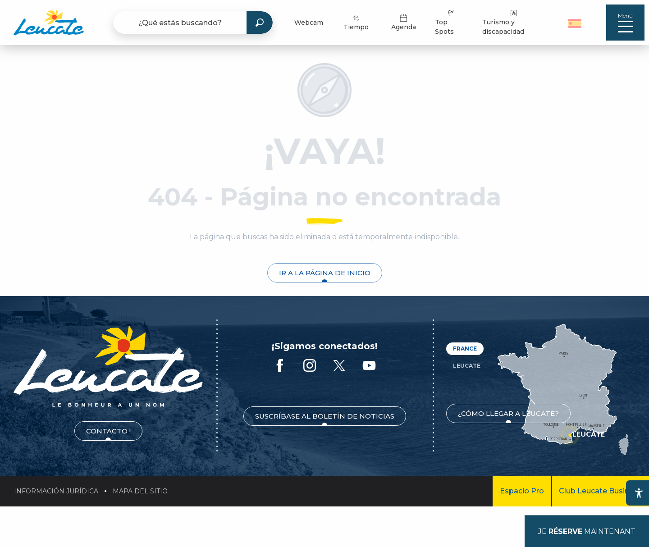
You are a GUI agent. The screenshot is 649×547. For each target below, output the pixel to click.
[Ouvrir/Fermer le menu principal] (625, 23)
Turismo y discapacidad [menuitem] (503, 22)
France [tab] (465, 348)
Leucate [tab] (466, 365)
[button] (576, 22)
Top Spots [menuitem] (445, 22)
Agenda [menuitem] (403, 22)
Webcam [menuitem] (308, 22)
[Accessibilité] (638, 493)
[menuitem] (49, 22)
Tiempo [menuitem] (356, 22)
